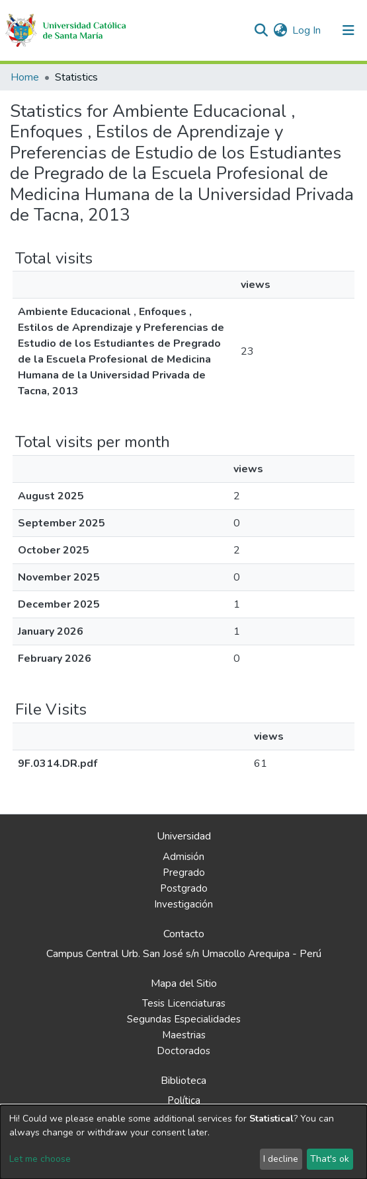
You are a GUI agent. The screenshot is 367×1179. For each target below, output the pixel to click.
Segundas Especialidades (184, 1019)
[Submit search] (261, 30)
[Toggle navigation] (348, 30)
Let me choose (40, 1159)
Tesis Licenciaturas (183, 1003)
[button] (280, 30)
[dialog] (183, 1142)
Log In (307, 30)
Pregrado (184, 872)
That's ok (329, 1159)
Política (183, 1100)
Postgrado (184, 888)
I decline (280, 1159)
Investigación (183, 904)
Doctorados (183, 1050)
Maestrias (184, 1035)
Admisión (183, 856)
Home (25, 77)
